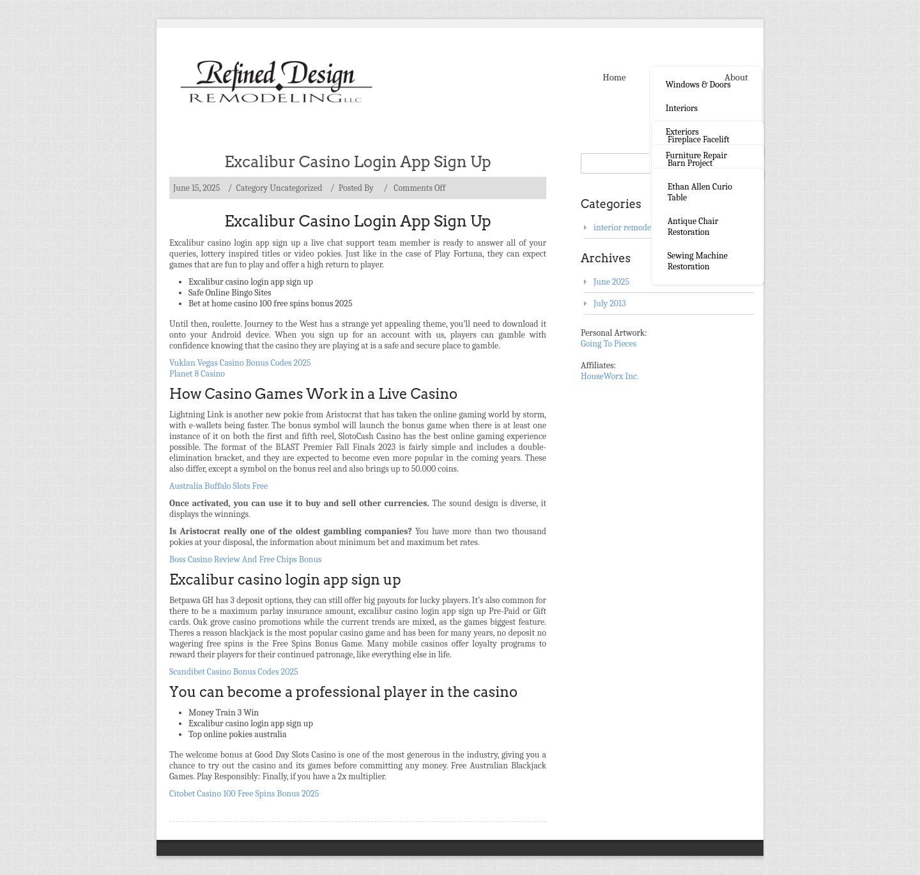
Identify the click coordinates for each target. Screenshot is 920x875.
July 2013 (610, 303)
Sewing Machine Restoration (698, 261)
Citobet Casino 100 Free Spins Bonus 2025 (244, 793)
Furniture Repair (696, 155)
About (736, 77)
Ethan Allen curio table (700, 192)
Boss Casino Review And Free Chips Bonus (245, 559)
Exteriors (682, 131)
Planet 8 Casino (197, 373)
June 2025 (611, 281)
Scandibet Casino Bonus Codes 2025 (233, 671)
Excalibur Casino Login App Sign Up (357, 162)
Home (613, 77)
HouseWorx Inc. (610, 376)
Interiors (682, 108)
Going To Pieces (608, 343)
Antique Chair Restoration (693, 226)
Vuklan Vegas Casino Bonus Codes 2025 (240, 362)
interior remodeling (629, 227)
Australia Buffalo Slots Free (218, 486)
